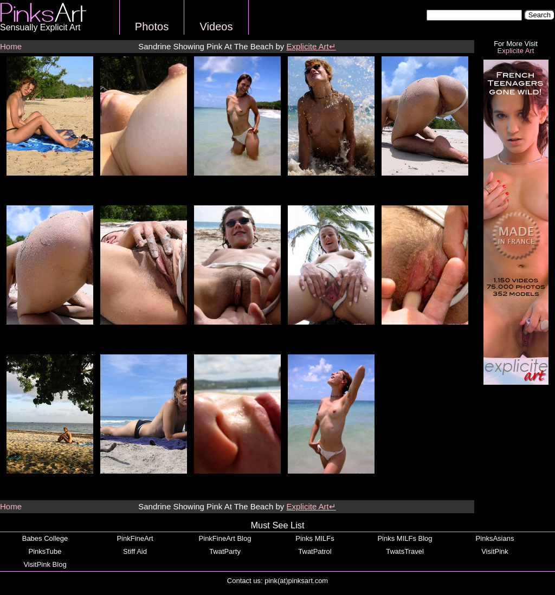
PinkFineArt (135, 538)
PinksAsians (495, 538)
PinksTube (45, 551)
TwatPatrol (314, 551)
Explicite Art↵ (310, 46)
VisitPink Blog (44, 564)
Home (11, 46)
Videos (216, 27)
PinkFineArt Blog (225, 538)
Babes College (45, 538)
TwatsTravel (405, 551)
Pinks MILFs (314, 538)
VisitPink (494, 551)
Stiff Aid (135, 551)
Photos (152, 27)
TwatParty (225, 551)
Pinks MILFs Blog (404, 538)
